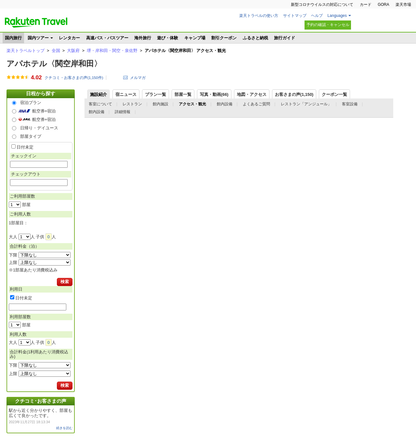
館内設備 (224, 104)
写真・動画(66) (214, 94)
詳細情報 (122, 112)
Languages (337, 15)
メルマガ (138, 78)
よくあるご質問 (256, 104)
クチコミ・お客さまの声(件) (74, 77)
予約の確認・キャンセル (327, 24)
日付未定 (25, 147)
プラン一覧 (155, 94)
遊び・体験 (167, 37)
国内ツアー (38, 37)
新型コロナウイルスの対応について (322, 4)
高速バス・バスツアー (107, 37)
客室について (100, 104)
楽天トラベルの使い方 (258, 15)
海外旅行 (142, 37)
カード (365, 4)
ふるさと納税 (255, 37)
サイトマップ (294, 15)
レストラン (132, 104)
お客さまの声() (294, 94)
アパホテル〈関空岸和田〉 (54, 63)
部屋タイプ (30, 136)
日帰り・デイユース (39, 127)
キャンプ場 (194, 37)
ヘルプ (317, 15)
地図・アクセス (251, 94)
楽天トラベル (36, 22)
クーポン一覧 (334, 94)
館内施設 (160, 104)
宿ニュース (125, 94)
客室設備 (350, 104)
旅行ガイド (284, 37)
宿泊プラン (30, 102)
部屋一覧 (183, 94)
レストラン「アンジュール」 (306, 104)
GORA (383, 4)
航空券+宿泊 (44, 111)
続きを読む (64, 428)
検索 (64, 281)
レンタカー (69, 37)
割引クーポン (224, 37)
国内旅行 (13, 37)
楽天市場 (403, 4)
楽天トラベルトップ (25, 50)
